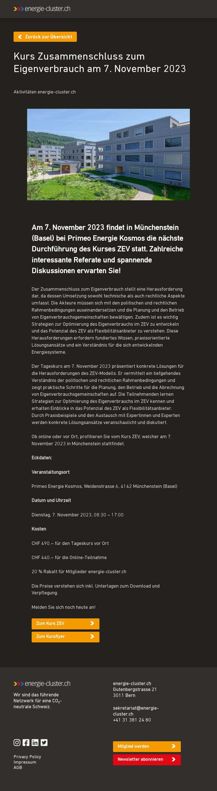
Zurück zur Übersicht (48, 37)
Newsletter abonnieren (140, 759)
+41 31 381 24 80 (132, 720)
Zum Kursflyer (50, 636)
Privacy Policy (27, 757)
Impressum (25, 762)
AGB (18, 768)
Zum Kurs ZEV (50, 623)
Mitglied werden (133, 746)
